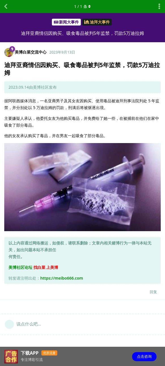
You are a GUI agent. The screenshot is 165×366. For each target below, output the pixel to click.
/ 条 (82, 6)
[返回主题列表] (5, 6)
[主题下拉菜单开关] (159, 6)
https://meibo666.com (61, 278)
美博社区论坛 (20, 267)
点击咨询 (144, 356)
